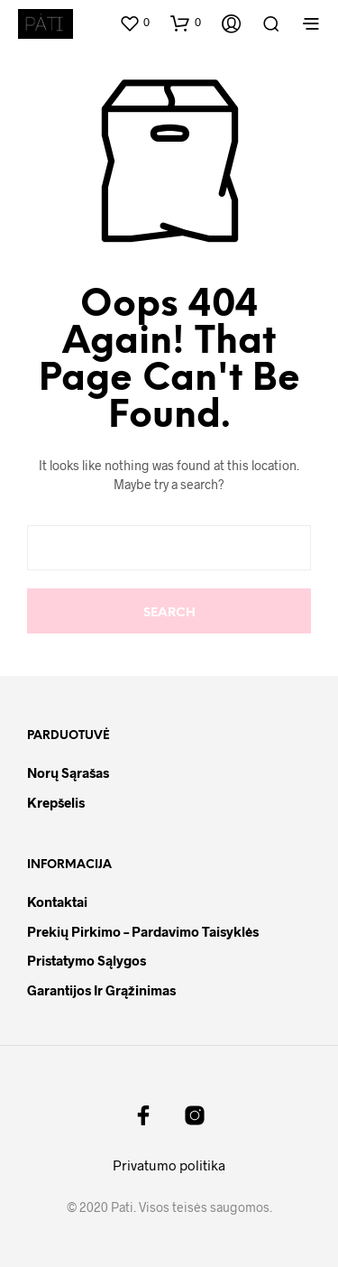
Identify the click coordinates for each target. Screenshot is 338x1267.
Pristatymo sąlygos (86, 960)
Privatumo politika (169, 1165)
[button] (134, 23)
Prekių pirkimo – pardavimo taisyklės (143, 931)
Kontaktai (57, 901)
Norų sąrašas (68, 772)
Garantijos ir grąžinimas (101, 990)
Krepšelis (56, 802)
